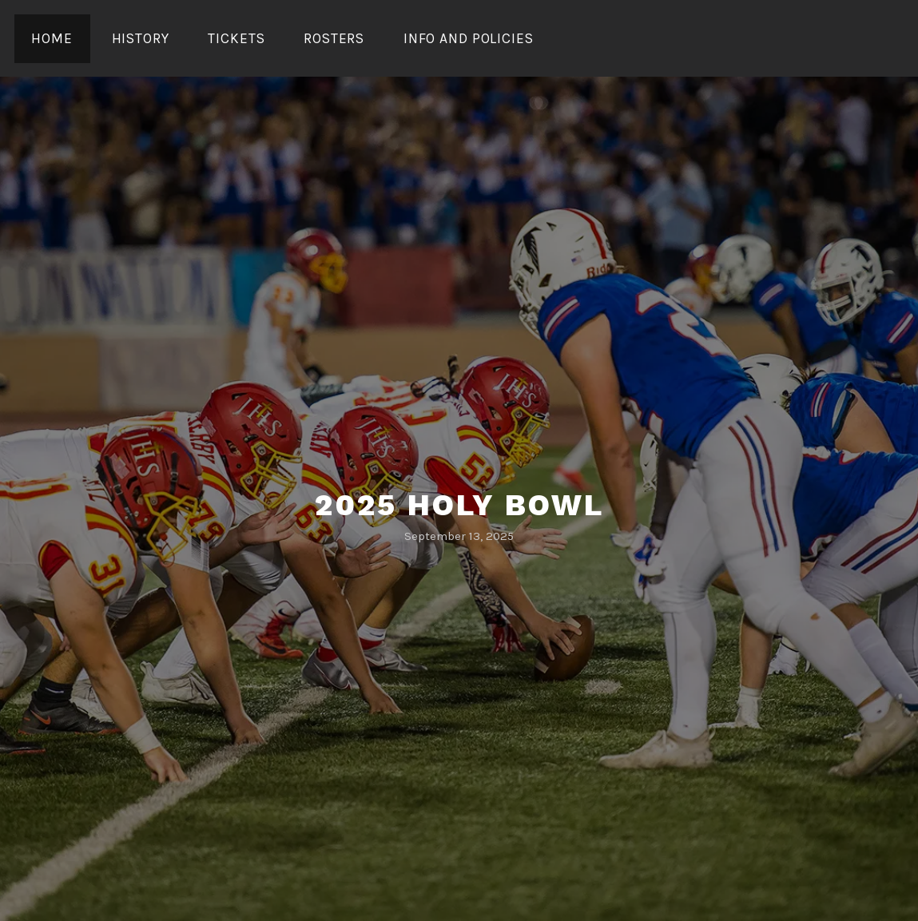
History (140, 38)
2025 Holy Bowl (459, 504)
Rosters (334, 38)
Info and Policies (468, 38)
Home (52, 38)
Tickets (236, 38)
